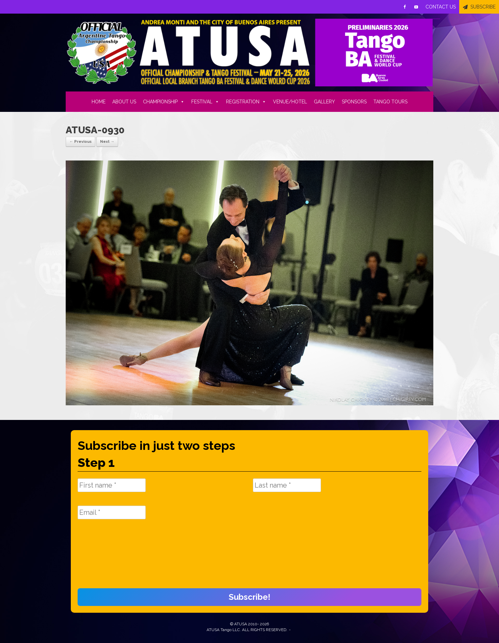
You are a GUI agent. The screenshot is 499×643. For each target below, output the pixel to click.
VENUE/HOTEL (290, 101)
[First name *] (112, 485)
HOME (99, 101)
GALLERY (324, 101)
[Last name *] (287, 485)
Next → (107, 141)
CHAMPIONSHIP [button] (163, 101)
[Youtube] (416, 7)
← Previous (80, 141)
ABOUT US (124, 101)
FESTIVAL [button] (205, 101)
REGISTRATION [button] (246, 101)
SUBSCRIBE (483, 7)
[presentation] (105, 557)
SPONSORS (354, 101)
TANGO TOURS (390, 101)
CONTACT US (440, 7)
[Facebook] (405, 7)
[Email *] (112, 512)
